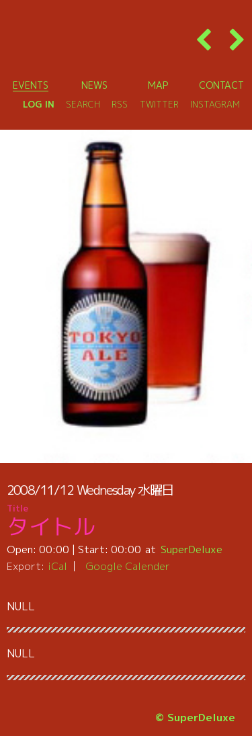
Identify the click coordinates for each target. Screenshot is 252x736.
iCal (57, 566)
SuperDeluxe (191, 549)
